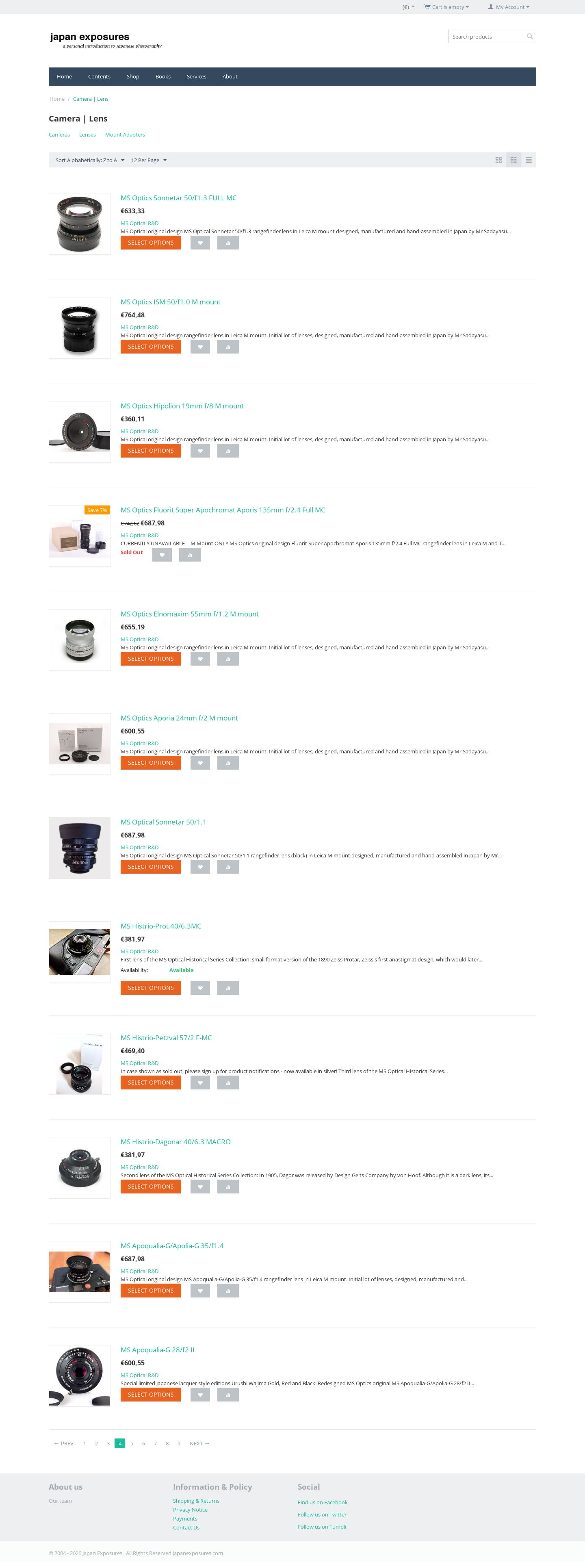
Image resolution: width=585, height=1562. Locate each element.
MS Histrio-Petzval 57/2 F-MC (166, 1037)
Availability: (134, 970)
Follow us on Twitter (322, 1514)
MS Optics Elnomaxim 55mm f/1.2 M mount (190, 613)
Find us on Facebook (323, 1502)
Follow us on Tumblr (322, 1526)
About (230, 76)
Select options (151, 242)
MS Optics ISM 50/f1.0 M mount (171, 301)
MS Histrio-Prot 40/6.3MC (161, 926)
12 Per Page (149, 160)
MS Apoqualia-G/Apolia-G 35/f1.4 (172, 1245)
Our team (60, 1500)
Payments (185, 1518)
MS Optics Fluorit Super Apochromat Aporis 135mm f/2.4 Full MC (223, 509)
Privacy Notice (190, 1509)
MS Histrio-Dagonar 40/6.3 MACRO (176, 1141)
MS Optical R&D (139, 223)
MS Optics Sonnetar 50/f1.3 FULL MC (179, 197)
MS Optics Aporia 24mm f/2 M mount (179, 717)
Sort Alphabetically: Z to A (90, 160)
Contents (99, 76)
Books (163, 76)
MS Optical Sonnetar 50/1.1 (164, 822)
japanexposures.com (198, 1553)
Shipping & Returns (196, 1500)
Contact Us (186, 1527)
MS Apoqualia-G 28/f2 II (158, 1349)
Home (64, 76)
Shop (133, 76)
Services (196, 76)
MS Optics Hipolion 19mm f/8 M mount (182, 405)
